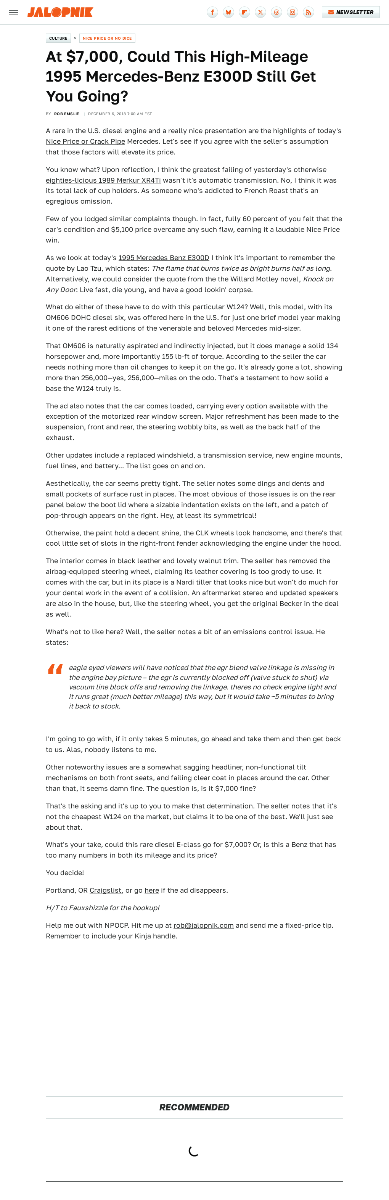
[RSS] (308, 12)
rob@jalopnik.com (204, 925)
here (152, 890)
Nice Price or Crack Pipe (85, 141)
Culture (58, 38)
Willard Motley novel (264, 279)
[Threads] (276, 12)
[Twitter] (260, 12)
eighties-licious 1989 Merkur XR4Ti (103, 180)
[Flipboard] (244, 12)
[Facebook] (212, 12)
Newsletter (351, 12)
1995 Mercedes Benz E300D (164, 258)
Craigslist (106, 890)
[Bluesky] (228, 12)
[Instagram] (292, 12)
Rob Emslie (66, 113)
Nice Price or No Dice (107, 38)
